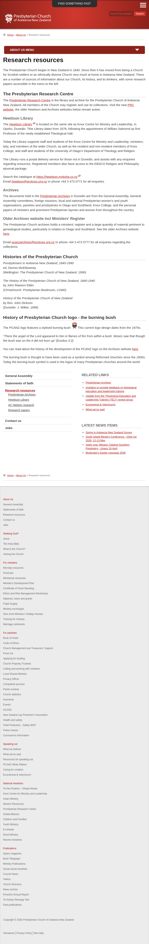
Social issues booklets (15, 869)
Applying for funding (14, 658)
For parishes (10, 632)
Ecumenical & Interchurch (101, 404)
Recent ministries (12, 839)
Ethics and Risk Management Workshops (25, 593)
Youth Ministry (10, 824)
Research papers (19, 410)
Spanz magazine (12, 853)
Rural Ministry (10, 834)
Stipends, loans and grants (17, 598)
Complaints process (14, 684)
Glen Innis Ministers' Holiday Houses (23, 614)
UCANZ (7, 709)
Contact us (13, 420)
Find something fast (74, 3)
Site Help (39, 933)
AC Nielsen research (21, 405)
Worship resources (13, 567)
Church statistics (12, 694)
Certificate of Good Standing (18, 588)
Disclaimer (9, 933)
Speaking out (10, 744)
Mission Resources (13, 803)
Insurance (8, 699)
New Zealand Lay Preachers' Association (25, 714)
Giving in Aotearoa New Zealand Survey (109, 432)
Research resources (20, 390)
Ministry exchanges (13, 608)
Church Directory (12, 884)
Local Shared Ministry (15, 673)
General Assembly (18, 376)
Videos (6, 879)
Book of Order (10, 638)
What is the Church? (14, 549)
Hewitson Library (20, 124)
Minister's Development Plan (18, 583)
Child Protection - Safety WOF (19, 725)
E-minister (8, 829)
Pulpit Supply (10, 603)
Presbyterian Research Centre (30, 100)
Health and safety (12, 720)
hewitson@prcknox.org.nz (29, 181)
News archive (10, 889)
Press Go (8, 653)
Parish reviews (11, 689)
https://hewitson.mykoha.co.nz (56, 176)
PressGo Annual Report (16, 894)
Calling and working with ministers (21, 668)
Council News (10, 874)
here (6, 233)
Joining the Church (13, 554)
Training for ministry (14, 619)
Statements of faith (19, 383)
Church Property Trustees (17, 663)
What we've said (95, 409)
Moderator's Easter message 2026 (106, 452)
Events (7, 704)
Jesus (6, 538)
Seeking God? (11, 533)
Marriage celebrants (14, 624)
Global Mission (11, 814)
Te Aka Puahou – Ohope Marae (20, 788)
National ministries (13, 783)
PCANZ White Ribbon (15, 764)
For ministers (10, 562)
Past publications (12, 904)
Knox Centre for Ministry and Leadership (25, 793)
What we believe (12, 749)
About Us (21, 34)
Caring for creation (13, 769)
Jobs (9, 428)
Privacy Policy (24, 933)
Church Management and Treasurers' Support (28, 648)
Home (10, 34)
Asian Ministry (10, 798)
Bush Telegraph (11, 858)
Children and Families (15, 819)
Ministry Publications (14, 863)
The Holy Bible (11, 543)
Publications (9, 848)
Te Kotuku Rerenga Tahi (16, 899)
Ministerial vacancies (14, 578)
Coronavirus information (16, 735)
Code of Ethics (11, 643)
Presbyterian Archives (55, 196)
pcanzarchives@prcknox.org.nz (33, 242)
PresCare (8, 573)
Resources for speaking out (18, 759)
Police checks (10, 730)
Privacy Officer (11, 679)
